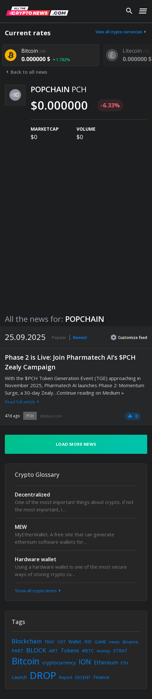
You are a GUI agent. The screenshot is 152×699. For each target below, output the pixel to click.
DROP (43, 675)
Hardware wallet (35, 559)
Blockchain (27, 641)
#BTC (88, 651)
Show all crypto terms (38, 591)
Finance (101, 677)
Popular (59, 337)
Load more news (76, 444)
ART (53, 651)
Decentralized (32, 494)
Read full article (22, 402)
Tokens (70, 650)
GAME (100, 642)
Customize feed (129, 337)
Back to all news (26, 72)
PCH (30, 416)
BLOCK (36, 650)
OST (61, 642)
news (114, 642)
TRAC (50, 642)
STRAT (120, 651)
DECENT (82, 677)
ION (85, 661)
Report (65, 677)
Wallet (74, 642)
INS (88, 642)
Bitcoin (25, 661)
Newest (80, 337)
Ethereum (106, 662)
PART (17, 651)
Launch (19, 677)
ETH (124, 663)
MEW (21, 526)
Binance (130, 642)
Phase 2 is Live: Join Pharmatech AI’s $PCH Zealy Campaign (70, 362)
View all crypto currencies (121, 32)
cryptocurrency (59, 662)
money (103, 651)
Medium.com (51, 416)
